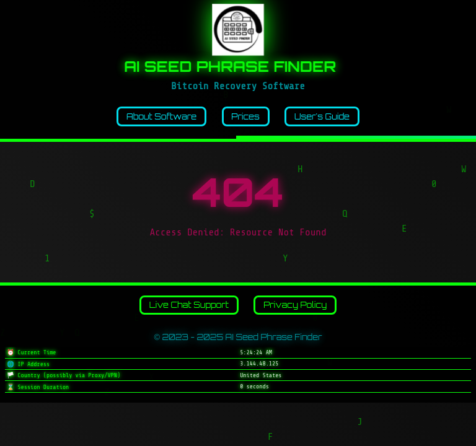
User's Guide (322, 116)
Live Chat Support (189, 305)
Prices (245, 116)
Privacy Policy (295, 305)
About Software (161, 116)
